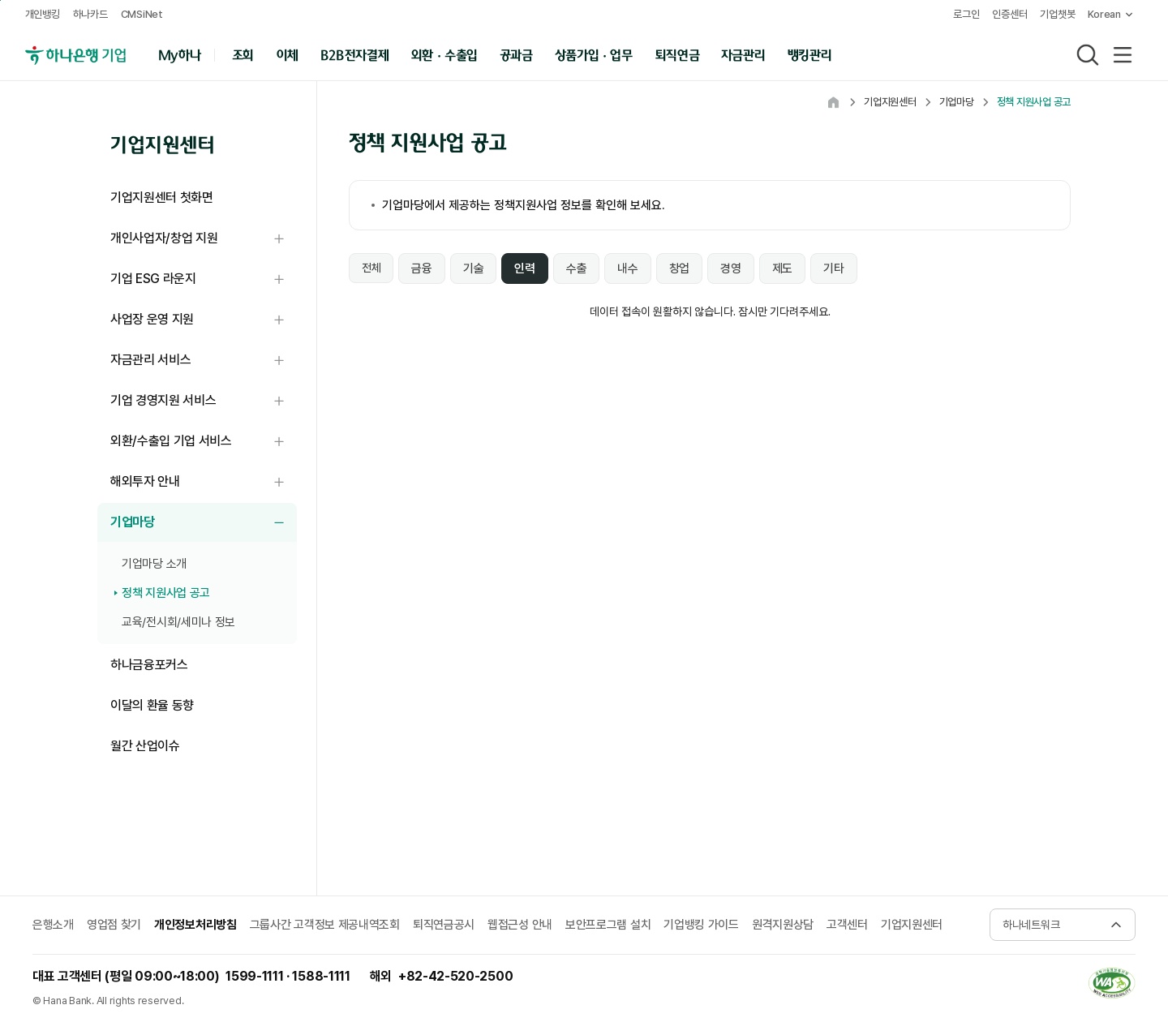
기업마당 (203, 522)
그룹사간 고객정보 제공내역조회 (325, 924)
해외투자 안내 (203, 482)
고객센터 (847, 924)
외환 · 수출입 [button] (445, 53)
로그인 (963, 14)
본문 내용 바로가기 (0, 0)
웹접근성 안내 (519, 924)
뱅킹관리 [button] (810, 53)
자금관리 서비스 (203, 360)
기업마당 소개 (154, 563)
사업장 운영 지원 (203, 320)
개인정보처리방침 (195, 924)
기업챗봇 (1054, 14)
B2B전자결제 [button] (355, 53)
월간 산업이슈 (145, 746)
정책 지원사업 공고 (166, 593)
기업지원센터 (912, 924)
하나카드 (91, 14)
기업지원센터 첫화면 (161, 197)
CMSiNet (143, 14)
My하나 (179, 53)
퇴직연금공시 (443, 924)
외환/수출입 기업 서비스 (203, 441)
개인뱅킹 (43, 14)
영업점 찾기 (114, 924)
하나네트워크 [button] (1031, 924)
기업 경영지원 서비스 (203, 401)
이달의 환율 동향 (152, 705)
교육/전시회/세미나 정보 (178, 622)
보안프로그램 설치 (608, 924)
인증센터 (1007, 14)
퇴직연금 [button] (677, 53)
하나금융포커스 (149, 664)
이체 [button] (288, 53)
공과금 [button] (517, 53)
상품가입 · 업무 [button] (594, 53)
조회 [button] (244, 53)
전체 (371, 267)
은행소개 (53, 924)
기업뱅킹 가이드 (701, 924)
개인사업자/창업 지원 (203, 238)
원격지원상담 (783, 924)
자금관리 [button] (744, 53)
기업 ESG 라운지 (203, 279)
